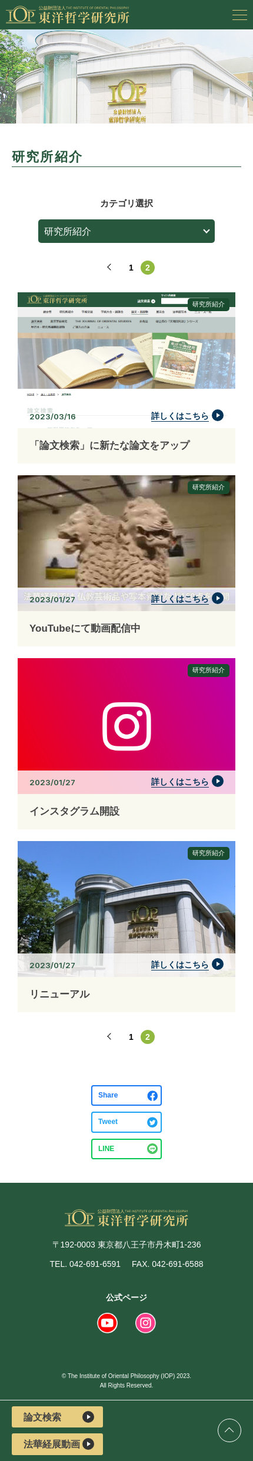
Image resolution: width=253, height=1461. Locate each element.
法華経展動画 (59, 1444)
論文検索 (59, 1417)
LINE (106, 1149)
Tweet (108, 1122)
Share (108, 1095)
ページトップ (229, 1430)
